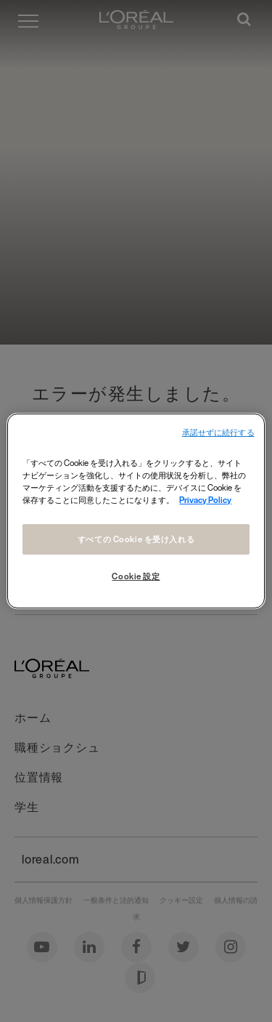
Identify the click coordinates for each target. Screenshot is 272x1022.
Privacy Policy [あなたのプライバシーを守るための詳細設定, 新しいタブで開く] (205, 500)
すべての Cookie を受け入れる (136, 539)
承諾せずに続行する (218, 432)
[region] (136, 511)
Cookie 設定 (136, 576)
